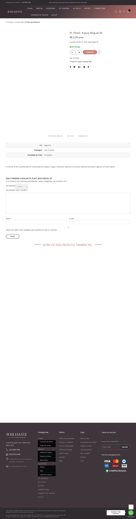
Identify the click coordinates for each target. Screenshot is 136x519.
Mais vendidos (85, 453)
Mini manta (44, 460)
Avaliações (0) (84, 136)
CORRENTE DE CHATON (39, 15)
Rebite (42, 467)
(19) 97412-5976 (14, 454)
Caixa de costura (46, 474)
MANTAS (39, 8)
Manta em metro (46, 452)
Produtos (11, 22)
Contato (62, 457)
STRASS (30, 8)
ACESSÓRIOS (50, 8)
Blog (60, 460)
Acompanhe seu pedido (88, 442)
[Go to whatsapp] (131, 512)
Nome (8, 218)
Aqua (79, 61)
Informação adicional (54, 136)
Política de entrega (65, 449)
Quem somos (64, 453)
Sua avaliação (10, 186)
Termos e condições (66, 442)
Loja (81, 460)
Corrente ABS (19, 22)
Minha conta (84, 438)
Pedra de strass (45, 445)
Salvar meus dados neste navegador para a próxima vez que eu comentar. (31, 230)
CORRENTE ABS (99, 8)
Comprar (90, 52)
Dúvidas (83, 457)
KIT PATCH (77, 8)
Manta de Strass (45, 456)
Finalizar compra (86, 445)
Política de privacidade (66, 438)
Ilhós (41, 470)
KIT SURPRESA (64, 8)
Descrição (70, 136)
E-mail (72, 218)
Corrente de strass (46, 441)
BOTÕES (87, 8)
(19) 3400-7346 (26, 2)
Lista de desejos (86, 449)
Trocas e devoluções (66, 445)
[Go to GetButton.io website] (131, 517)
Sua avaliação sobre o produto (17, 190)
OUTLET (54, 15)
